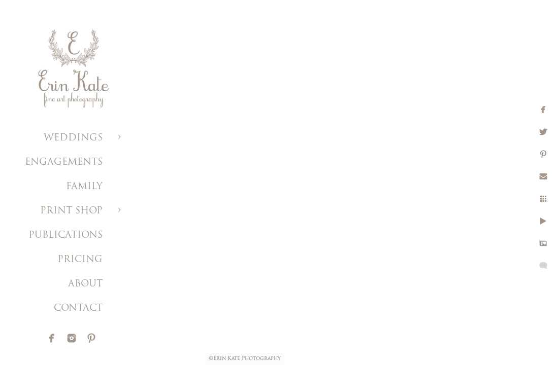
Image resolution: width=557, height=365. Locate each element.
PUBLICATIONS (65, 235)
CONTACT (78, 308)
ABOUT (85, 284)
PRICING (80, 260)
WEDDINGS (73, 138)
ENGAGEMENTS (64, 162)
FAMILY (84, 187)
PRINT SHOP (71, 211)
